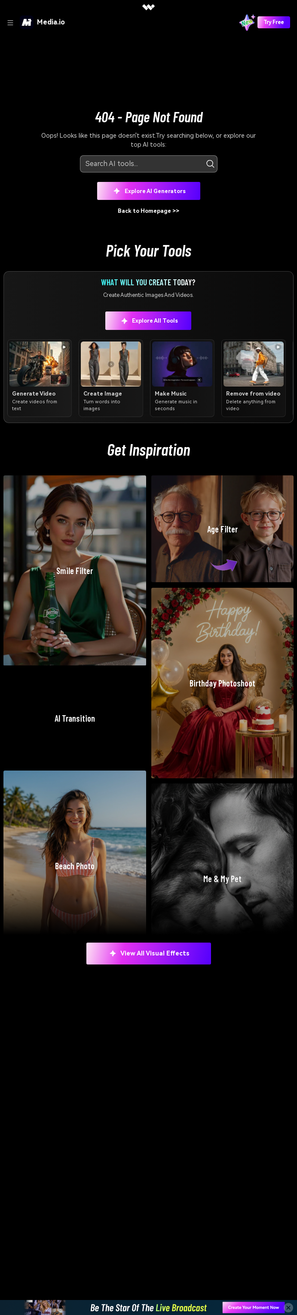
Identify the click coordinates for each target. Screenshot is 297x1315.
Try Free (273, 22)
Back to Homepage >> (148, 211)
